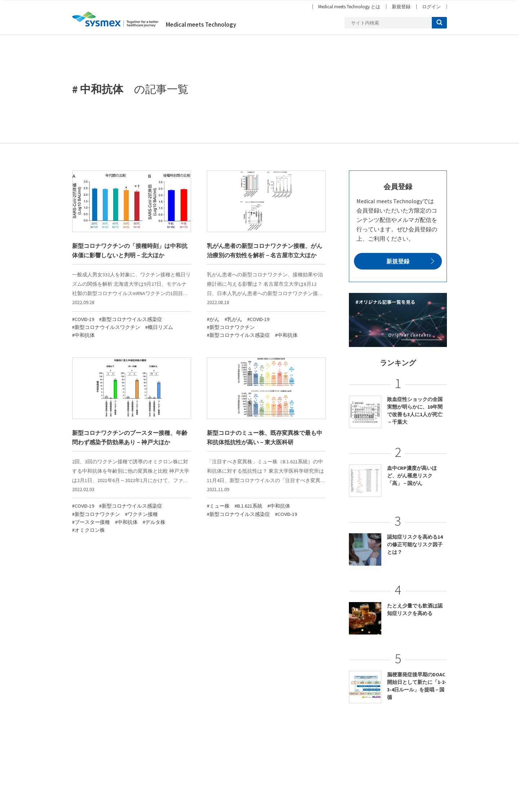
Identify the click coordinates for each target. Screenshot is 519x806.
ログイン (431, 7)
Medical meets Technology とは (349, 7)
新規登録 (401, 7)
